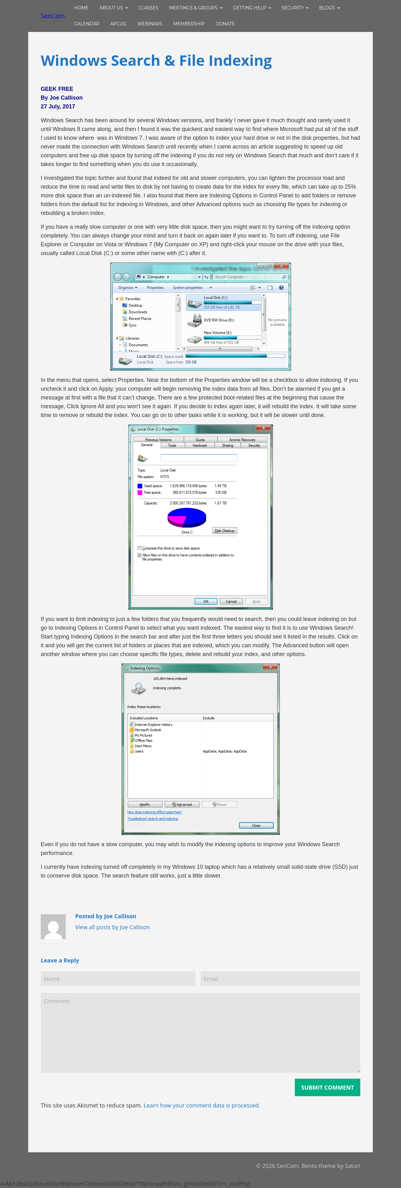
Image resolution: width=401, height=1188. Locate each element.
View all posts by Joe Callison (112, 927)
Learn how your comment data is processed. (201, 1105)
